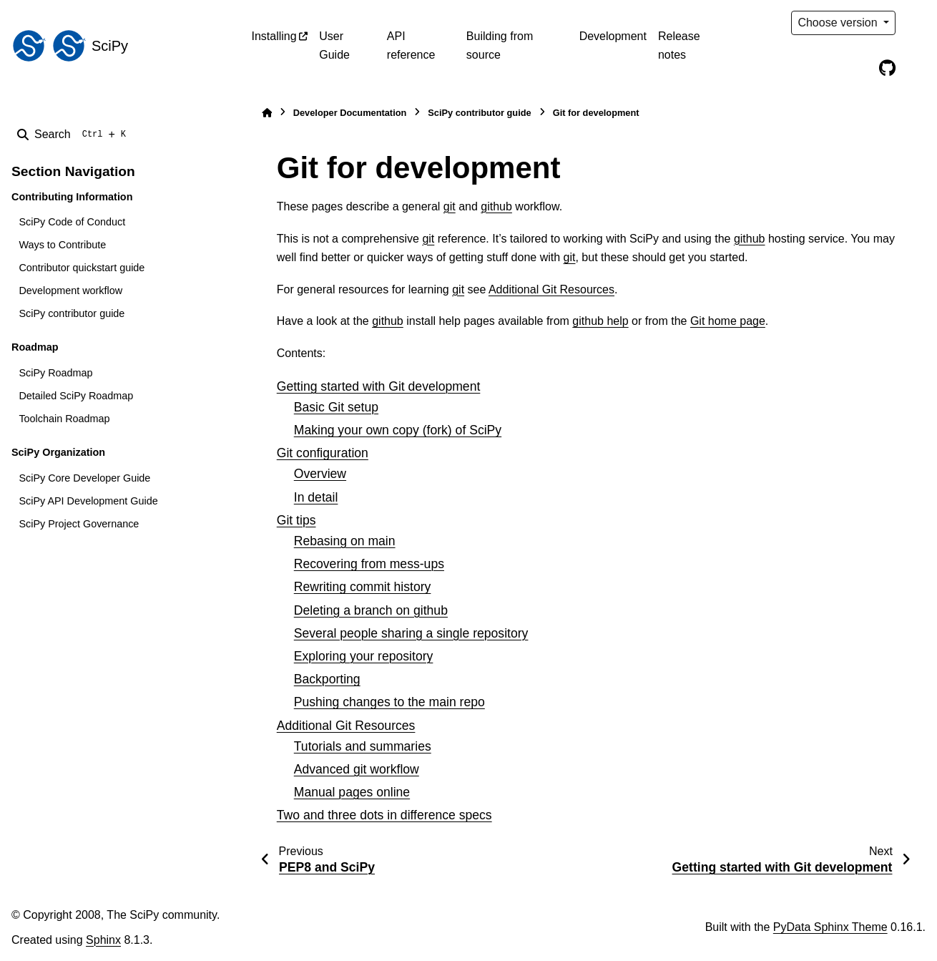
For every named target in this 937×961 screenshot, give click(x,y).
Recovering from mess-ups (369, 564)
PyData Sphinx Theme (830, 927)
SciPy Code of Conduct (72, 222)
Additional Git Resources (346, 725)
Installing (274, 36)
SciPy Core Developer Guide (84, 478)
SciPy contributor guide (71, 313)
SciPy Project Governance (79, 524)
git (449, 206)
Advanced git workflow (356, 769)
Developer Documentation (350, 112)
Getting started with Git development (379, 386)
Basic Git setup (336, 407)
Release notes (679, 45)
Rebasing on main (345, 541)
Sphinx (103, 940)
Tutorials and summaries (362, 746)
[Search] (74, 134)
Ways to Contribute (62, 244)
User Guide (334, 45)
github (496, 206)
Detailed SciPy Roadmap (76, 395)
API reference (411, 45)
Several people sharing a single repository (411, 633)
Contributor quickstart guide (81, 267)
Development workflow (70, 290)
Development (613, 36)
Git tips (296, 520)
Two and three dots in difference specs (384, 815)
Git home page (727, 321)
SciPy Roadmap (55, 373)
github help (600, 321)
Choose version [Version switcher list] (839, 22)
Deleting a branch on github (371, 610)
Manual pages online (352, 792)
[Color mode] (917, 23)
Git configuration (322, 453)
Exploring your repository (363, 656)
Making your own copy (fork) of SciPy (397, 430)
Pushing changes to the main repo (389, 702)
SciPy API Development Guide (88, 501)
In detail (316, 497)
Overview (320, 474)
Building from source (499, 45)
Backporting (327, 679)
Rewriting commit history (362, 587)
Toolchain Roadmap (64, 418)
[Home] (267, 112)
